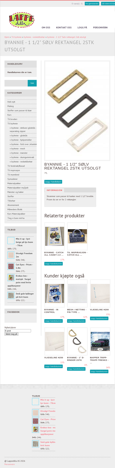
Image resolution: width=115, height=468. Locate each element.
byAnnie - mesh (18, 148)
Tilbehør (11, 200)
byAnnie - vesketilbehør (34, 37)
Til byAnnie (16, 37)
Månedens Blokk (14, 209)
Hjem (6, 37)
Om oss (46, 27)
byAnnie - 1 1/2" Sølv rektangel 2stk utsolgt (66, 37)
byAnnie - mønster (19, 153)
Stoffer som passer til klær (19, 110)
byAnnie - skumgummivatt (22, 157)
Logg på (82, 27)
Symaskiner (12, 179)
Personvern (100, 27)
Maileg (10, 106)
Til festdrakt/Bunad (16, 166)
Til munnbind (13, 174)
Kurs (9, 114)
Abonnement (13, 205)
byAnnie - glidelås (19, 135)
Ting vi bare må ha (15, 218)
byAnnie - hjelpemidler (21, 140)
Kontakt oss (64, 27)
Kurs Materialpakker (16, 213)
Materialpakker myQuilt (17, 187)
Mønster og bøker (15, 192)
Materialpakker (14, 183)
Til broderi (12, 119)
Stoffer (10, 196)
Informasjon (54, 190)
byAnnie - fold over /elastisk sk (25, 144)
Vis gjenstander (92, 3)
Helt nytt (11, 101)
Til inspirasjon (13, 170)
